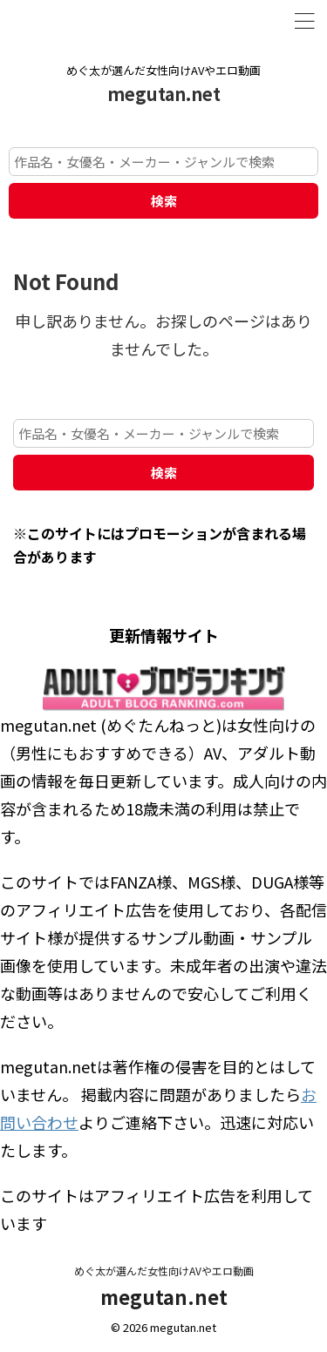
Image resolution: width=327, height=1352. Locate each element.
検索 (164, 201)
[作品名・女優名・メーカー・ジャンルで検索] (163, 161)
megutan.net (164, 93)
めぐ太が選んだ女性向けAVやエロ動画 (164, 1270)
